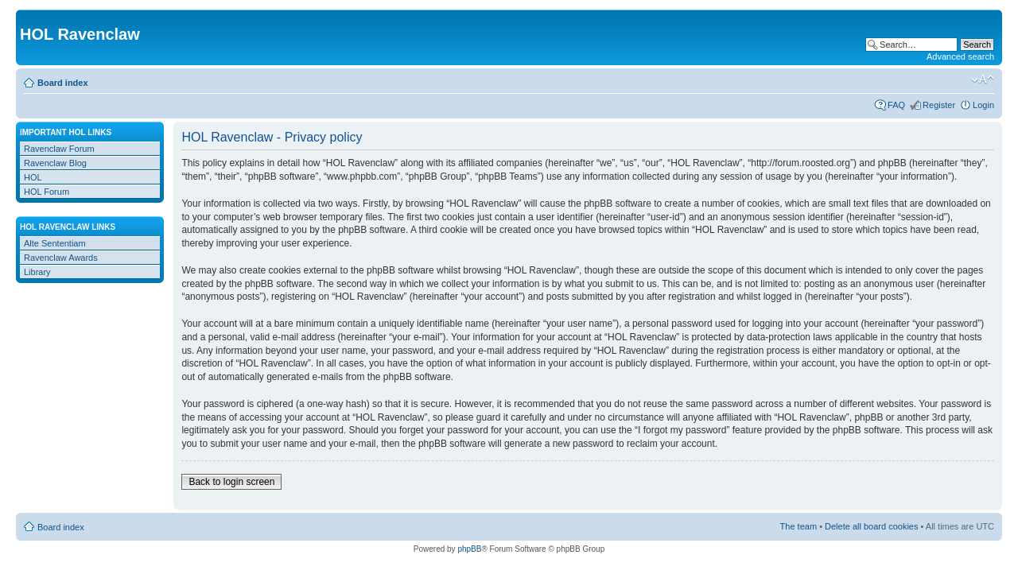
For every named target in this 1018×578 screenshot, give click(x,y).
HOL (33, 177)
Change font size (982, 79)
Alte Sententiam (55, 243)
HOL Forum (46, 191)
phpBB (469, 549)
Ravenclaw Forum (59, 148)
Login (983, 105)
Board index (62, 82)
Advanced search (960, 56)
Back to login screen (231, 481)
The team (798, 526)
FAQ (896, 105)
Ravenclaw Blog (55, 163)
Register (939, 105)
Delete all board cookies (871, 526)
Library (37, 272)
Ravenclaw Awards (61, 257)
